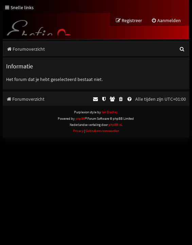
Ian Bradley (110, 112)
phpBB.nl (115, 124)
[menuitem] (166, 20)
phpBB (80, 118)
